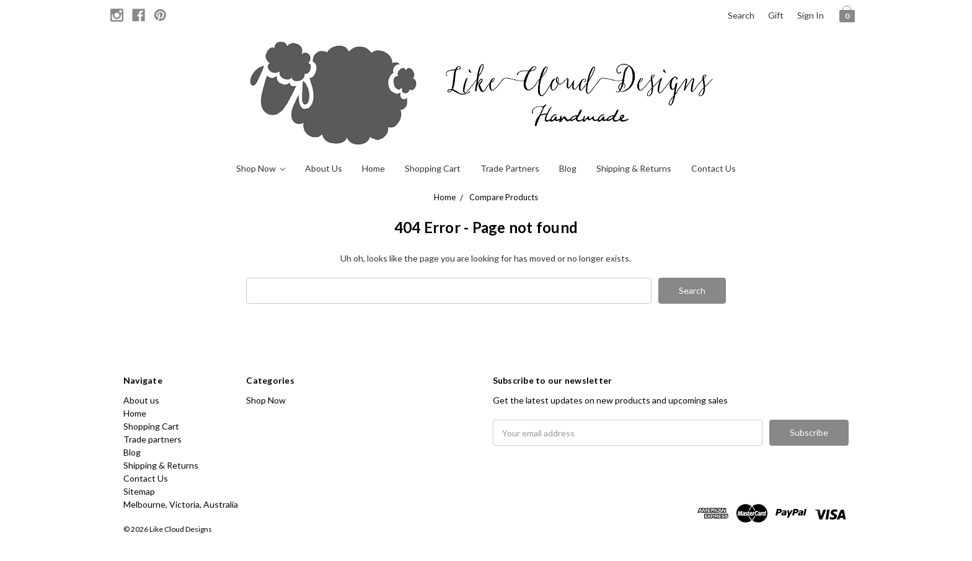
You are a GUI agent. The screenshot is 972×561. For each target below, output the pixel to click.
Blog (568, 168)
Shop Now (261, 168)
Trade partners (509, 168)
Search (741, 15)
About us (323, 168)
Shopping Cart (433, 168)
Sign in (810, 15)
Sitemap (139, 491)
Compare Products (503, 197)
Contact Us (713, 168)
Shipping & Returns (633, 168)
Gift (776, 15)
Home (373, 168)
